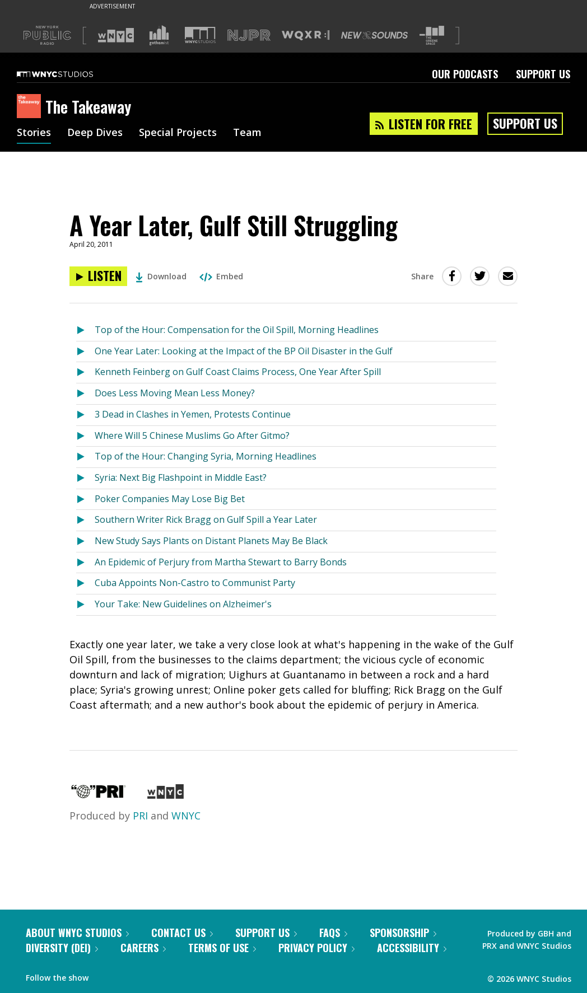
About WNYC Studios (77, 932)
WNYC (186, 815)
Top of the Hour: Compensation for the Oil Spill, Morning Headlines (237, 330)
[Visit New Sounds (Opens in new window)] (374, 35)
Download (161, 276)
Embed (221, 276)
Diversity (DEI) (62, 947)
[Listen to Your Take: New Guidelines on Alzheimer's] (85, 604)
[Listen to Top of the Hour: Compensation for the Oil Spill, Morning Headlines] (85, 330)
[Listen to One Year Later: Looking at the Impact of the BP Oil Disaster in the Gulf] (85, 351)
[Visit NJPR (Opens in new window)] (249, 35)
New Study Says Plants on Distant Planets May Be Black (211, 541)
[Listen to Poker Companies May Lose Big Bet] (85, 499)
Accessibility (411, 947)
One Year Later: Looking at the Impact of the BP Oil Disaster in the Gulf (244, 351)
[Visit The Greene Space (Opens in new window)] (432, 35)
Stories (34, 133)
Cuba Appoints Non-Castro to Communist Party (195, 583)
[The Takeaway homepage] (31, 107)
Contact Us (182, 932)
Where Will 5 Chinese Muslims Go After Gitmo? (192, 435)
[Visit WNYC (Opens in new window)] (116, 35)
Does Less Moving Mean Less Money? (175, 393)
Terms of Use (222, 947)
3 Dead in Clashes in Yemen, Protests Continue (193, 414)
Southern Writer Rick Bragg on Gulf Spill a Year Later (206, 519)
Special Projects (178, 133)
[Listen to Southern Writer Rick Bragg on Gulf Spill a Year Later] (85, 520)
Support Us (543, 74)
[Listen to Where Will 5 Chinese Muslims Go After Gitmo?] (85, 436)
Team (247, 133)
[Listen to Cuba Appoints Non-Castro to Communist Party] (85, 583)
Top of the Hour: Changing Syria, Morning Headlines (205, 456)
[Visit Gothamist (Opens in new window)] (159, 35)
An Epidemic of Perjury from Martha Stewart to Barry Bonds (221, 562)
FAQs (333, 932)
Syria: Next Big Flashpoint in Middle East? (181, 477)
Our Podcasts (465, 74)
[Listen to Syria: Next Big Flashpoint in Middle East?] (85, 478)
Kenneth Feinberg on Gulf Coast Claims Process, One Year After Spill (238, 372)
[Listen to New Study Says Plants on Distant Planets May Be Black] (85, 541)
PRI (140, 815)
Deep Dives (95, 133)
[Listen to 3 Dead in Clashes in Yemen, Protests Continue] (85, 415)
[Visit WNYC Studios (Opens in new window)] (200, 35)
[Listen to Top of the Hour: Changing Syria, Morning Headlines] (85, 457)
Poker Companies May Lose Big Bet (170, 499)
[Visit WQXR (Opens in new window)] (305, 35)
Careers (143, 947)
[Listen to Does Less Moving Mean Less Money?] (85, 393)
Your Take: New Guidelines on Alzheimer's (183, 604)
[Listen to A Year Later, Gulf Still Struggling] (98, 276)
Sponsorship (403, 932)
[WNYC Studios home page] (69, 74)
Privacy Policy (316, 947)
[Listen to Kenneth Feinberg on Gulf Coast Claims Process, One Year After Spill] (85, 372)
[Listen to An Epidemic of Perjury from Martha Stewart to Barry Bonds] (85, 562)
